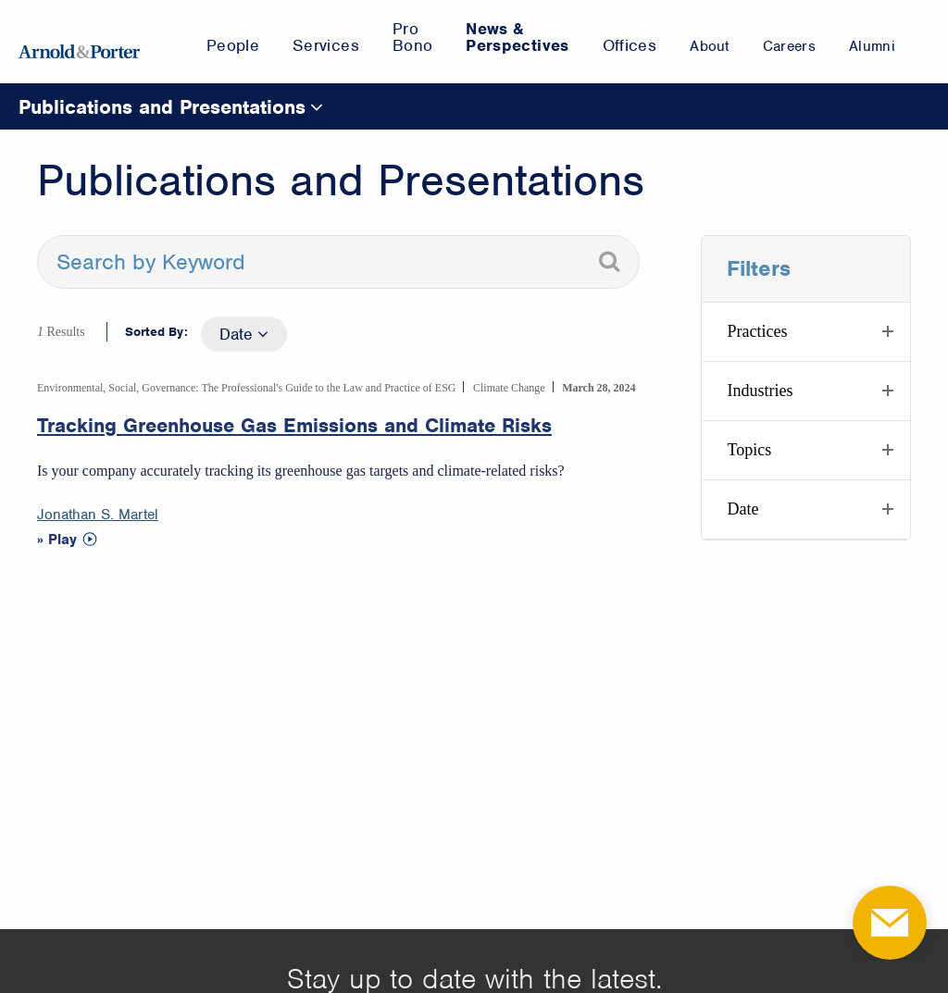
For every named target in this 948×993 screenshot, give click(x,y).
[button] (806, 332)
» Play (57, 539)
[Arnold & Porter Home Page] (79, 41)
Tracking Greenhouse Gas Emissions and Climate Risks (294, 426)
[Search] (609, 262)
